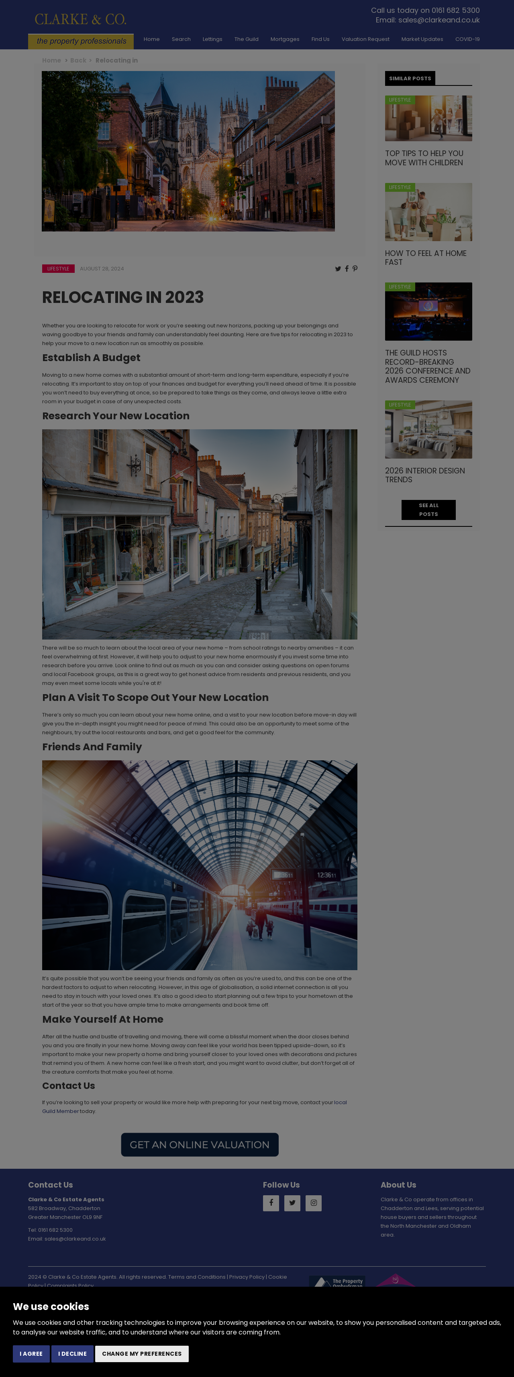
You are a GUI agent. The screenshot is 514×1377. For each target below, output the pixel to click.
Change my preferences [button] (142, 1354)
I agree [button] (31, 1354)
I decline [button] (72, 1354)
